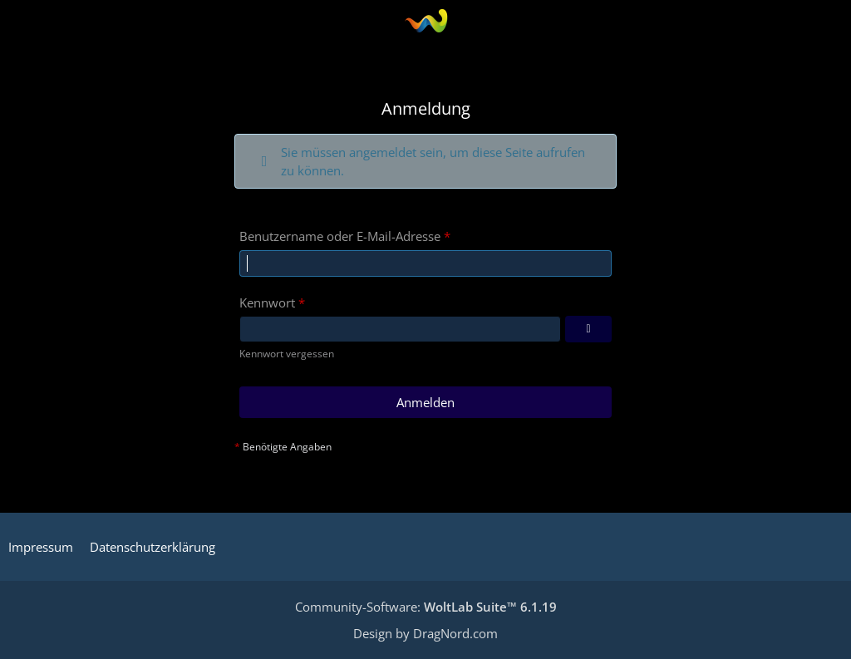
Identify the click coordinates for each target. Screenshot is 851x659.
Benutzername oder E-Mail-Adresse (339, 236)
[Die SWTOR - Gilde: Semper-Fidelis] (426, 20)
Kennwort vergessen (286, 354)
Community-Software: (426, 606)
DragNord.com (455, 633)
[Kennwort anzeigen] (588, 329)
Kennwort (267, 302)
